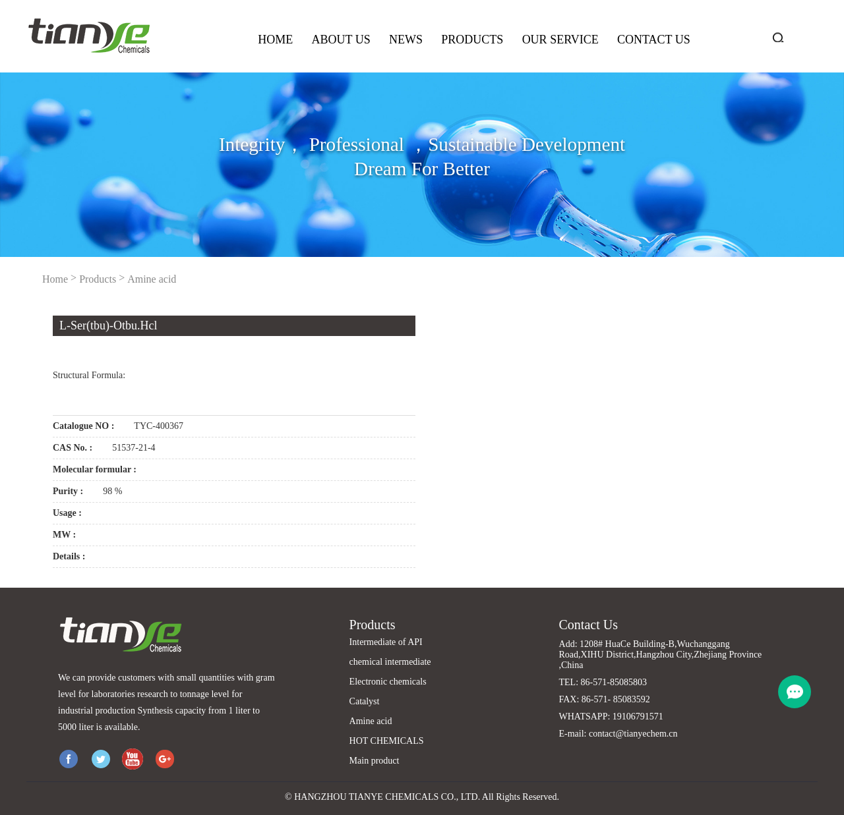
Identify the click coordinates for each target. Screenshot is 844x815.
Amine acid (151, 279)
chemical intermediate (390, 662)
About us (340, 39)
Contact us (653, 39)
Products (472, 39)
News (406, 39)
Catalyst (364, 701)
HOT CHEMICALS (386, 741)
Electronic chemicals (388, 682)
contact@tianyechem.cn (633, 734)
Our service (560, 39)
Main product (374, 761)
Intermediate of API (386, 642)
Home (275, 39)
